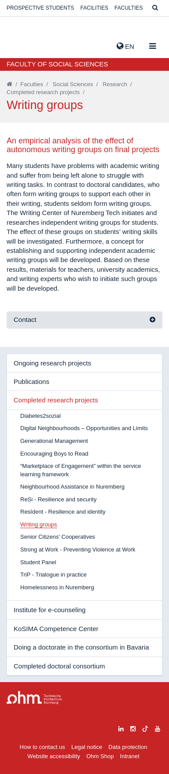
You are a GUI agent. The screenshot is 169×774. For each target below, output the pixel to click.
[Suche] (155, 8)
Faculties (128, 8)
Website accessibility (53, 756)
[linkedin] (121, 727)
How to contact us (42, 747)
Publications (31, 381)
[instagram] (133, 727)
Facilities (94, 8)
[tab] (84, 320)
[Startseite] (9, 84)
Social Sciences (73, 84)
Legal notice (86, 747)
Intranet (130, 756)
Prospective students (40, 8)
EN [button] (125, 46)
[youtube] (157, 727)
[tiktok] (145, 727)
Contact (25, 319)
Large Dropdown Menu (34, 698)
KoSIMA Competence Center (56, 628)
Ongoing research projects (52, 363)
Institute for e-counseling (49, 609)
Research (115, 84)
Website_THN (20, 44)
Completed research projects (43, 92)
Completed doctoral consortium (59, 666)
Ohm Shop (100, 756)
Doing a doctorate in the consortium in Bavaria (81, 647)
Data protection (127, 747)
